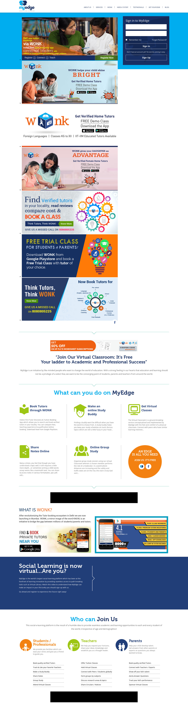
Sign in (146, 46)
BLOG (167, 7)
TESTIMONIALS (138, 7)
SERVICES (99, 7)
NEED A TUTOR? (122, 7)
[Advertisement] (94, 497)
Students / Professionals (44, 643)
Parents (135, 641)
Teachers (89, 641)
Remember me (133, 40)
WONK (109, 7)
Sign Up (146, 57)
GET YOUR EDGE (154, 7)
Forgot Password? (159, 40)
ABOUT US (87, 7)
